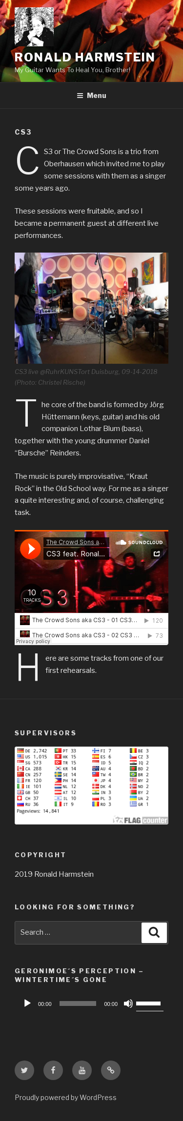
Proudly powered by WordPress (66, 1097)
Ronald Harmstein (85, 57)
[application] (91, 1003)
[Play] (27, 1003)
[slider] (78, 1003)
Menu (91, 95)
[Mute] (128, 1003)
